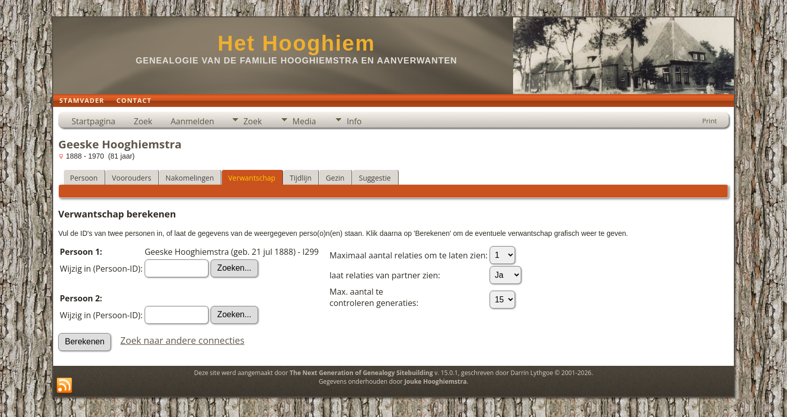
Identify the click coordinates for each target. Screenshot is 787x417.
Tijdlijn (301, 178)
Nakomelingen (190, 178)
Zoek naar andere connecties (183, 340)
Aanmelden (192, 121)
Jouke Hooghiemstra (435, 381)
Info (353, 121)
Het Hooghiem (297, 43)
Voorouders (131, 178)
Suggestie (374, 178)
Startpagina (93, 121)
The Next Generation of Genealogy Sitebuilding (361, 372)
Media (304, 121)
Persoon (84, 178)
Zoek (143, 121)
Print (709, 120)
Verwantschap (251, 178)
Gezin (335, 178)
